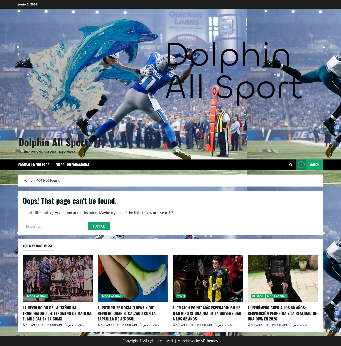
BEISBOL (257, 296)
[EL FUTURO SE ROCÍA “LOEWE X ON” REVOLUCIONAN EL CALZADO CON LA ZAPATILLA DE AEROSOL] (133, 278)
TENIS (181, 296)
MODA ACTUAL (36, 296)
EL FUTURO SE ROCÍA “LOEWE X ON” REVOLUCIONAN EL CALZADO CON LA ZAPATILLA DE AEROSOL (127, 313)
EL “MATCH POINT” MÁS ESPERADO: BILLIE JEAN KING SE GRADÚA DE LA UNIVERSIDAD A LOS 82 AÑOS (207, 313)
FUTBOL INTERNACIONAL (72, 164)
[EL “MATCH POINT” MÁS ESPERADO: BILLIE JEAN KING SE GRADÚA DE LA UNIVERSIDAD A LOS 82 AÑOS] (208, 278)
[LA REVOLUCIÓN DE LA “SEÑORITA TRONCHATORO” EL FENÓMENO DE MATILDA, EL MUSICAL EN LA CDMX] (58, 278)
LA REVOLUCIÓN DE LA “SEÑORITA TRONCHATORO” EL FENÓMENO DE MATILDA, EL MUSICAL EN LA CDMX (57, 313)
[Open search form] (291, 165)
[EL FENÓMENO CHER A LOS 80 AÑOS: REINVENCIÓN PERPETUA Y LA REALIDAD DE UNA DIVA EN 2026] (283, 278)
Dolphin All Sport (53, 141)
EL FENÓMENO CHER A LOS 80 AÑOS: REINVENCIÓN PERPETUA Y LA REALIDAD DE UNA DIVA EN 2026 (282, 313)
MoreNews (186, 340)
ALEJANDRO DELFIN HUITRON (44, 325)
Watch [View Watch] (307, 164)
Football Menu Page (33, 164)
